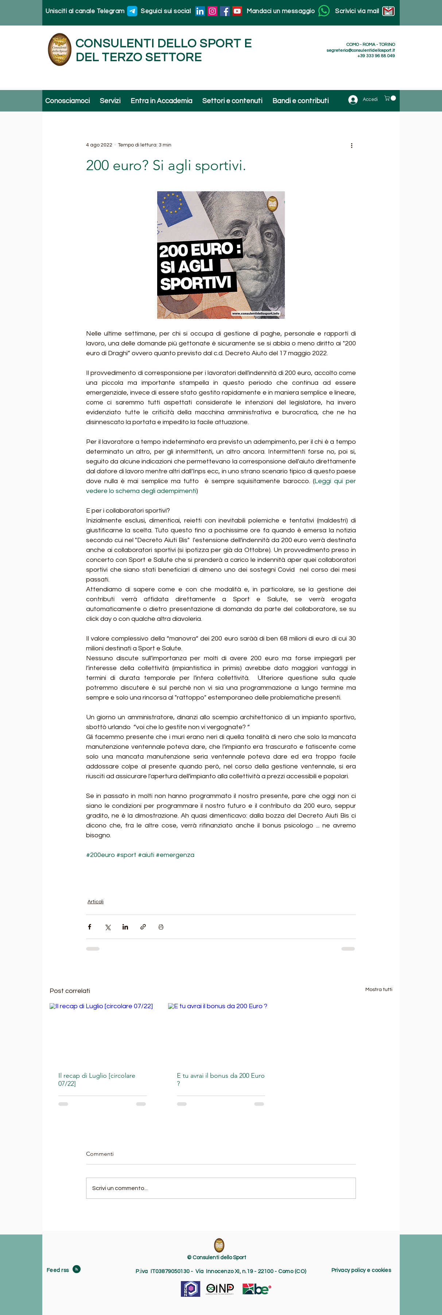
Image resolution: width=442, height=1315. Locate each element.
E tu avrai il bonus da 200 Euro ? (221, 1080)
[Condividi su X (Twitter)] (107, 926)
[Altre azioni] (351, 145)
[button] (390, 98)
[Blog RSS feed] (77, 1269)
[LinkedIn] (200, 11)
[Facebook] (225, 11)
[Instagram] (212, 11)
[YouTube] (237, 11)
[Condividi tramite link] (143, 926)
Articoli (96, 901)
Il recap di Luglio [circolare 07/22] (96, 1080)
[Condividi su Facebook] (89, 926)
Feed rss (58, 1270)
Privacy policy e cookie (360, 1270)
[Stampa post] (161, 926)
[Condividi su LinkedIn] (125, 926)
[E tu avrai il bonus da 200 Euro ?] (221, 1033)
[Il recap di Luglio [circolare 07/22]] (103, 1032)
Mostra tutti (378, 989)
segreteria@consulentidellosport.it (361, 50)
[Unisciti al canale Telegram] (132, 11)
